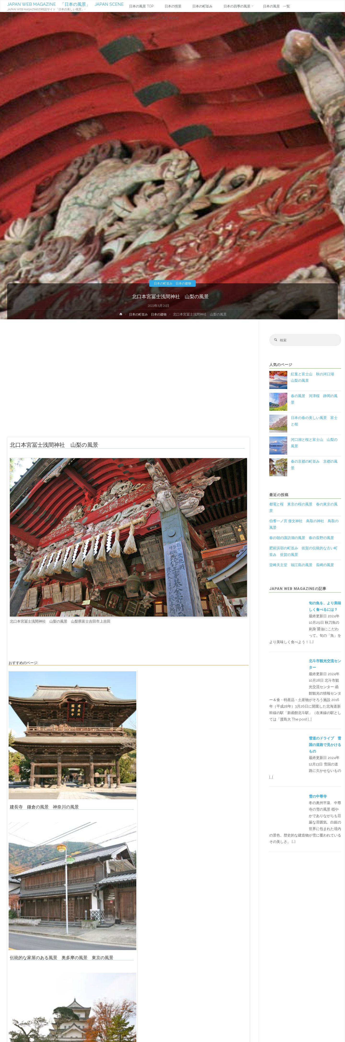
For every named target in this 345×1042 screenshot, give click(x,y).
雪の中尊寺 (318, 797)
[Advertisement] (128, 380)
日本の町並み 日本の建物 (172, 283)
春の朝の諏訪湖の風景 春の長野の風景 (301, 538)
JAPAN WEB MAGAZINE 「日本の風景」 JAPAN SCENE (65, 4)
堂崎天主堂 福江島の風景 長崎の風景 (301, 565)
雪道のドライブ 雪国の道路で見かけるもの (325, 745)
